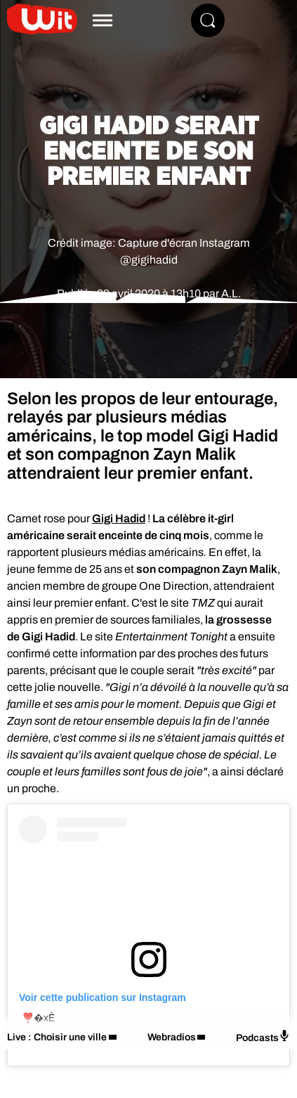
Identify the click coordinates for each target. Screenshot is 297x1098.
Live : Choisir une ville (57, 1037)
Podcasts (263, 1036)
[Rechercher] (208, 20)
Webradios (171, 1037)
